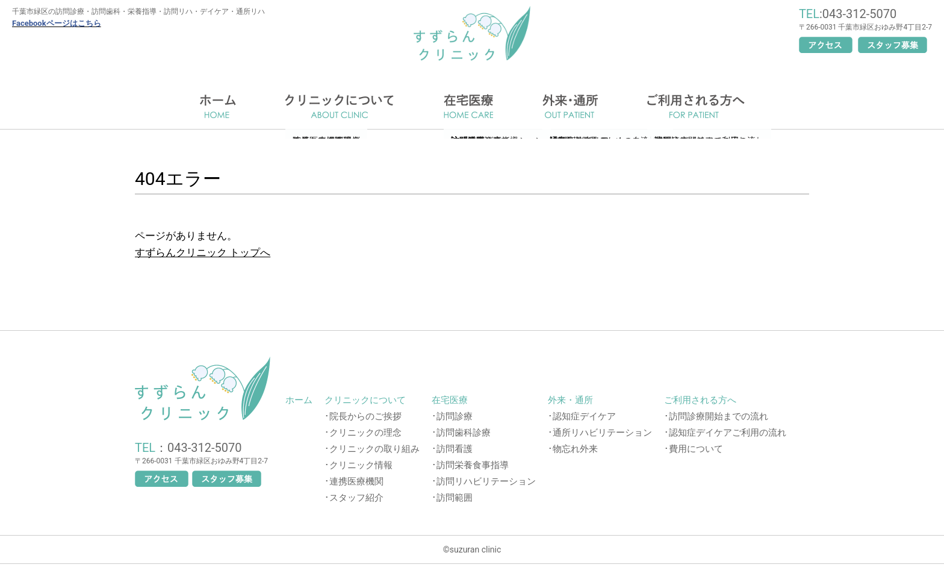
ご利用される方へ (696, 106)
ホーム (218, 106)
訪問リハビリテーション (486, 481)
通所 (570, 106)
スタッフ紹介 (356, 497)
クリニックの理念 (365, 432)
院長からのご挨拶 (365, 416)
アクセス (825, 45)
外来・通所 (570, 400)
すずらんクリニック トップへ (202, 252)
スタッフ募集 (892, 45)
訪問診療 (454, 416)
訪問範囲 (454, 497)
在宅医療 (468, 106)
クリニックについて (339, 106)
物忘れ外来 (575, 448)
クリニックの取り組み (374, 448)
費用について (696, 448)
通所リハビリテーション (602, 432)
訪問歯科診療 (463, 432)
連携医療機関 (356, 481)
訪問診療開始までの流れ (718, 416)
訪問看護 (454, 448)
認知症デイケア (584, 416)
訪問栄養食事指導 (472, 465)
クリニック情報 (361, 465)
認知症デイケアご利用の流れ (727, 432)
